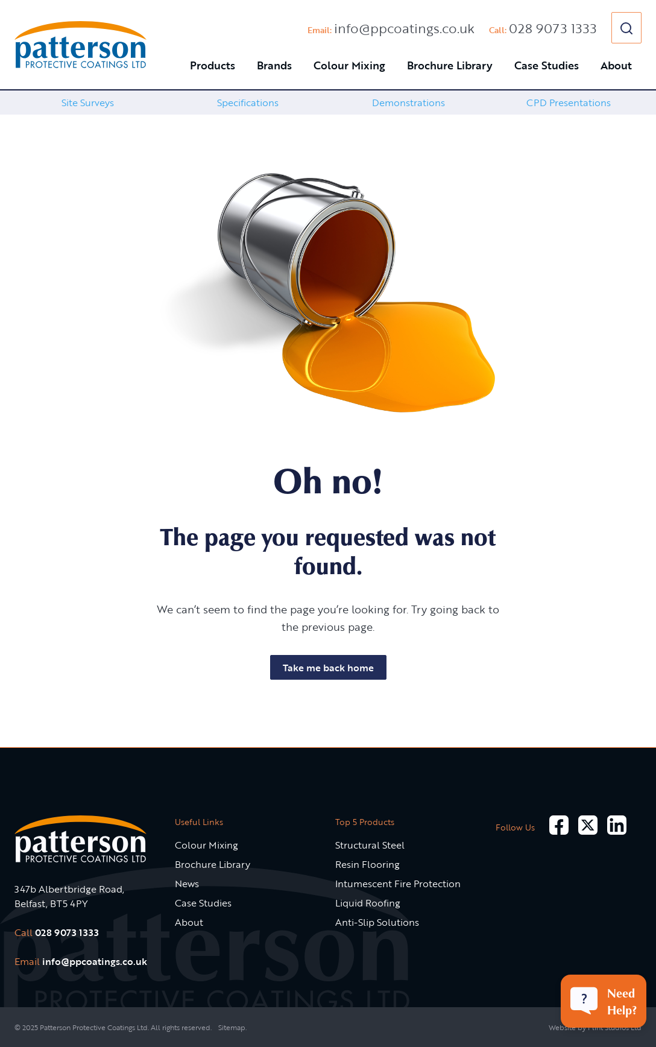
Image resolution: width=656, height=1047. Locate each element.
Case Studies (546, 65)
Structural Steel (370, 845)
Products (212, 65)
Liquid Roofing (367, 903)
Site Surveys (88, 102)
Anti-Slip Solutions (377, 922)
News (187, 883)
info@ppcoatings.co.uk (404, 28)
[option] (87, 102)
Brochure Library (450, 65)
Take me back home (328, 667)
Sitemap (231, 1027)
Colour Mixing (349, 65)
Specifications (248, 102)
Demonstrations (408, 102)
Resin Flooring (367, 864)
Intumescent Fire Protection (398, 883)
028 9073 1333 (553, 28)
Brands (274, 65)
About (616, 65)
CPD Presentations (568, 102)
